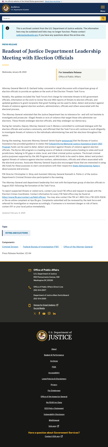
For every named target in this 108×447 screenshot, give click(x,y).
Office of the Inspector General (54, 397)
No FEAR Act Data (54, 402)
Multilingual (54, 420)
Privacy (54, 385)
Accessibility (54, 373)
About (54, 349)
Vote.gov (54, 426)
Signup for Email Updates (46, 305)
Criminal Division (10, 247)
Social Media (39, 308)
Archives (54, 361)
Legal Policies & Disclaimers (54, 379)
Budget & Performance (54, 355)
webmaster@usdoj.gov (27, 35)
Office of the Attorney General (78, 247)
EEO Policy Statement (54, 408)
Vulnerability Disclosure (54, 414)
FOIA (54, 367)
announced (67, 140)
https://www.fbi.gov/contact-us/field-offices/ (24, 197)
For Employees (54, 391)
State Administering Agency (86, 166)
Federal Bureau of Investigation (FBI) (41, 247)
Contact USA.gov (54, 436)
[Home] (15, 12)
